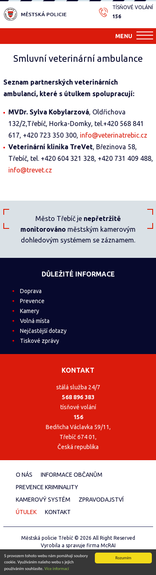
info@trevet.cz (30, 170)
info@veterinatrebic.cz (113, 135)
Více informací (57, 570)
